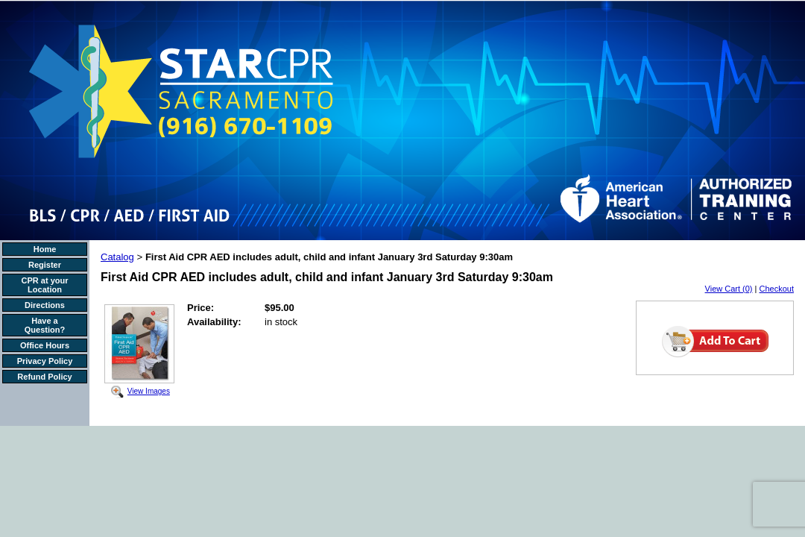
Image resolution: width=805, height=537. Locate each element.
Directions (45, 305)
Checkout (777, 288)
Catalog (117, 257)
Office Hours (44, 345)
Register (44, 264)
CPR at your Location (45, 285)
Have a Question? (45, 325)
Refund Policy (44, 376)
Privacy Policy (45, 361)
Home (45, 249)
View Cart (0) (729, 288)
